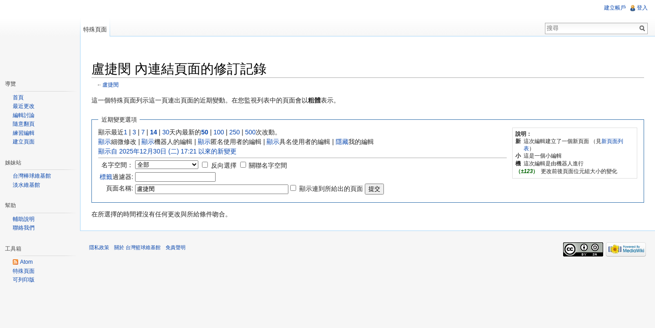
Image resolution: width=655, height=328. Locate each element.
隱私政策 (99, 247)
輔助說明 (24, 219)
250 (234, 132)
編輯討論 (24, 115)
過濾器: (116, 176)
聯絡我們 (24, 228)
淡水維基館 (26, 185)
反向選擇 (224, 165)
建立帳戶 (615, 8)
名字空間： (117, 165)
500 (250, 132)
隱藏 (342, 141)
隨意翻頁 (24, 124)
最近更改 (24, 106)
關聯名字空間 (268, 165)
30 (166, 132)
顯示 (104, 141)
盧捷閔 (110, 84)
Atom (26, 262)
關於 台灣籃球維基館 (137, 247)
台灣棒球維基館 (32, 176)
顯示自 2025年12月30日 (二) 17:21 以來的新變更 (167, 151)
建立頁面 (24, 141)
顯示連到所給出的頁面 (331, 188)
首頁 (18, 97)
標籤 (106, 176)
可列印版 (24, 280)
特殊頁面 (95, 29)
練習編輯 (24, 133)
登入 (642, 8)
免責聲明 (176, 247)
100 (218, 132)
